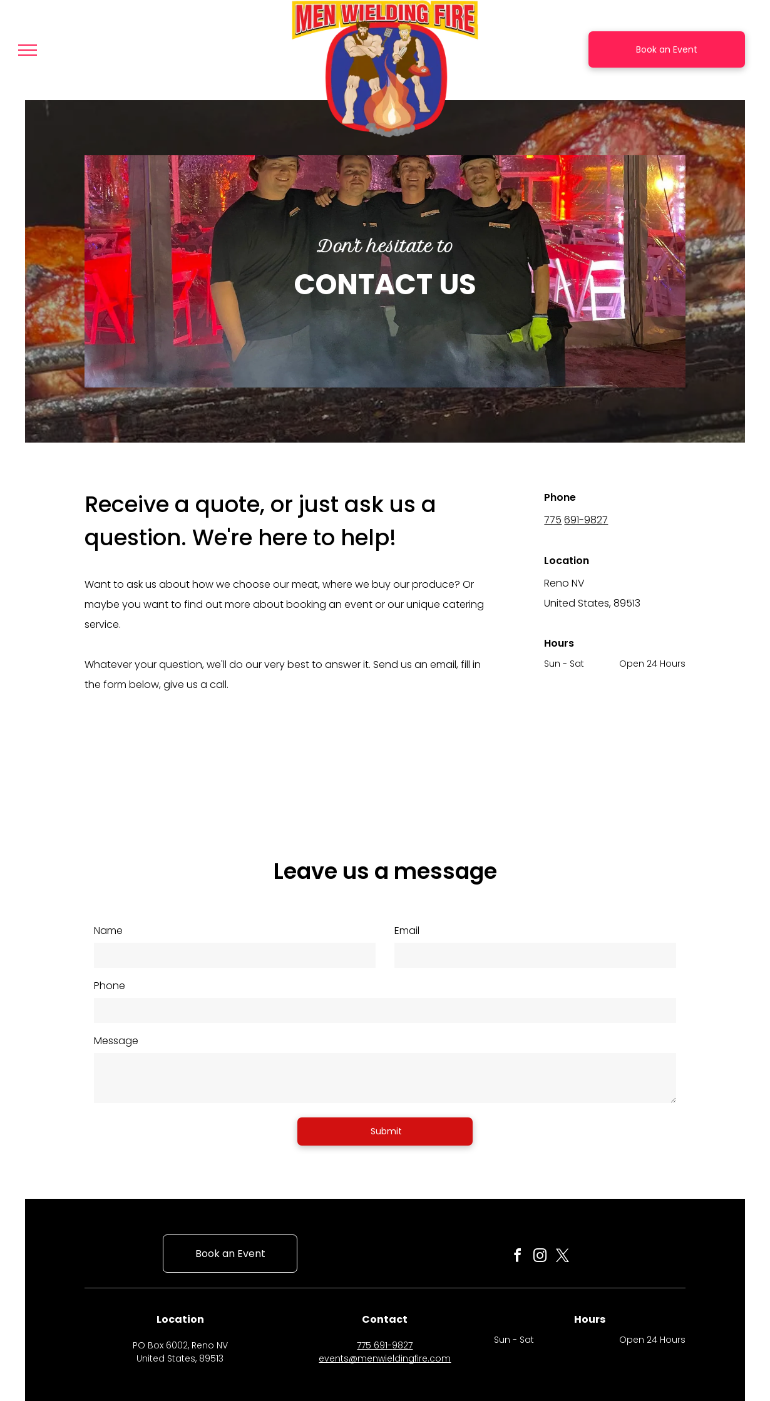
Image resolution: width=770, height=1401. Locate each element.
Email (406, 930)
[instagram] (540, 1257)
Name (108, 930)
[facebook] (517, 1257)
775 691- (374, 1345)
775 (553, 520)
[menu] (27, 50)
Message (116, 1041)
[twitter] (562, 1257)
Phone (109, 985)
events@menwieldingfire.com (385, 1358)
